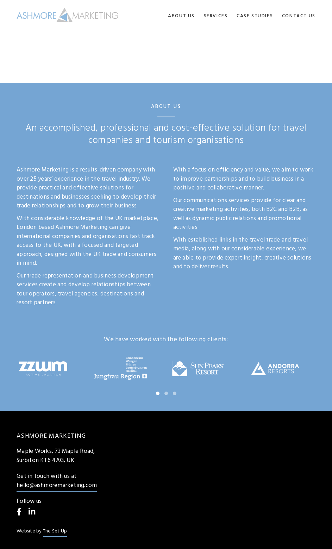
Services (216, 16)
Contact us (298, 16)
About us (181, 16)
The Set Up (55, 531)
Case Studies (255, 16)
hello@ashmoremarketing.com (57, 485)
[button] (158, 393)
